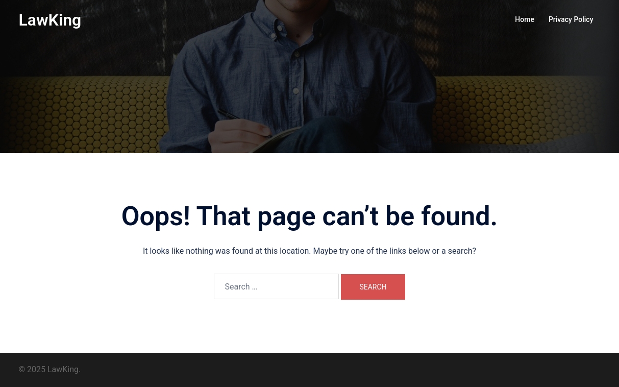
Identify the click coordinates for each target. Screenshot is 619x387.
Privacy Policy (571, 19)
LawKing (50, 20)
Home (524, 19)
